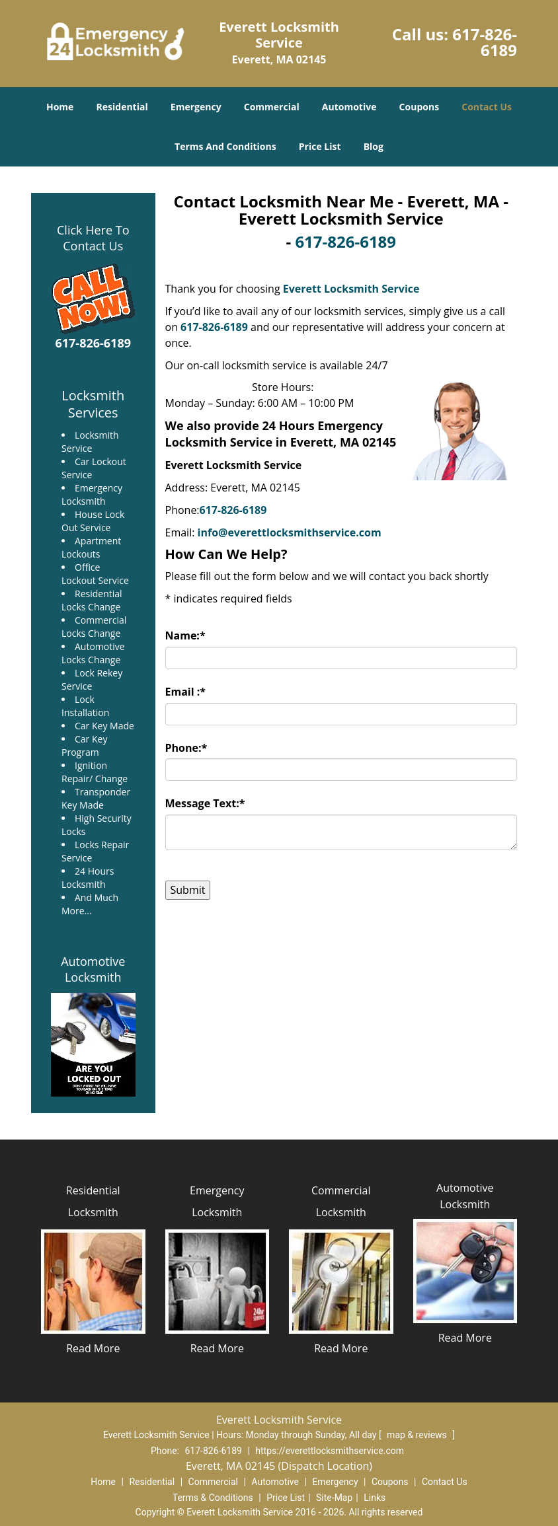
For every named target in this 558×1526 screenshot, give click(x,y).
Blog (373, 146)
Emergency (196, 106)
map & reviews (418, 1435)
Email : (185, 691)
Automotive (349, 106)
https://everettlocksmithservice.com (329, 1450)
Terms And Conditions (225, 146)
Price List (320, 146)
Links (374, 1497)
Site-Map (334, 1497)
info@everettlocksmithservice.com (289, 532)
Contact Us (486, 106)
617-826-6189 (484, 42)
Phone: (186, 748)
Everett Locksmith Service (351, 288)
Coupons (419, 106)
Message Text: (205, 803)
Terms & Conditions (213, 1497)
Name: (185, 635)
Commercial (271, 106)
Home (59, 106)
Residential (122, 106)
